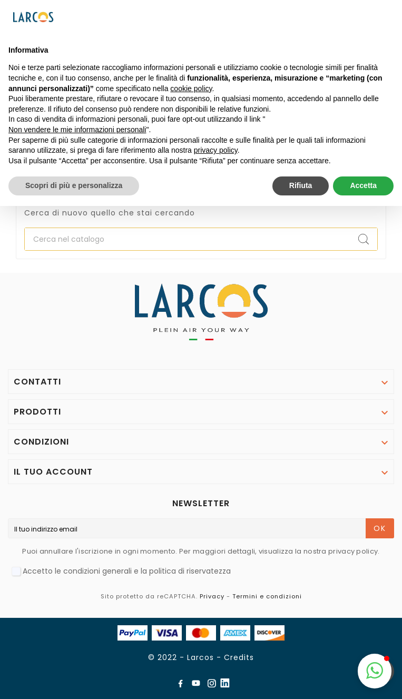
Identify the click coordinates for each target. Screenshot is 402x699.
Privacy (212, 596)
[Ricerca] (187, 239)
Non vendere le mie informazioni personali (77, 129)
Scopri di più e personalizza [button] (73, 185)
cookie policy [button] (191, 88)
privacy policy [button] (216, 150)
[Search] (363, 239)
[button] (374, 671)
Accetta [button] (363, 185)
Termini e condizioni (267, 596)
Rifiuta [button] (300, 185)
